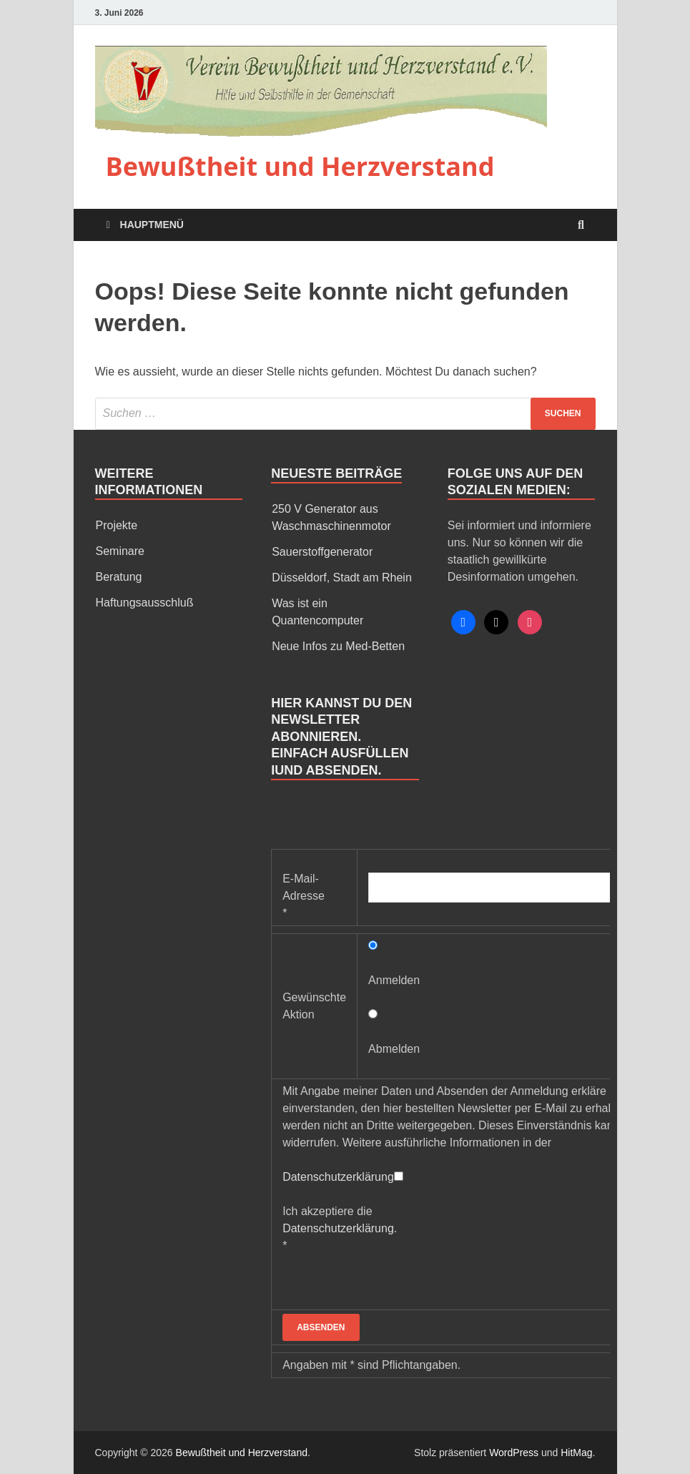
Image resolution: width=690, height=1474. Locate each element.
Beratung (119, 577)
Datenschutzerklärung (338, 1177)
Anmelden (394, 980)
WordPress (513, 1452)
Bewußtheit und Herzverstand (300, 166)
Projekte (117, 525)
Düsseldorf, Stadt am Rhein (342, 577)
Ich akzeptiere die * (339, 1228)
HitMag (576, 1452)
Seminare (120, 551)
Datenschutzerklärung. (339, 1228)
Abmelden (394, 1049)
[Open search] (581, 225)
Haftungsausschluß (145, 602)
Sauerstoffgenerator (322, 552)
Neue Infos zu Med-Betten (338, 646)
